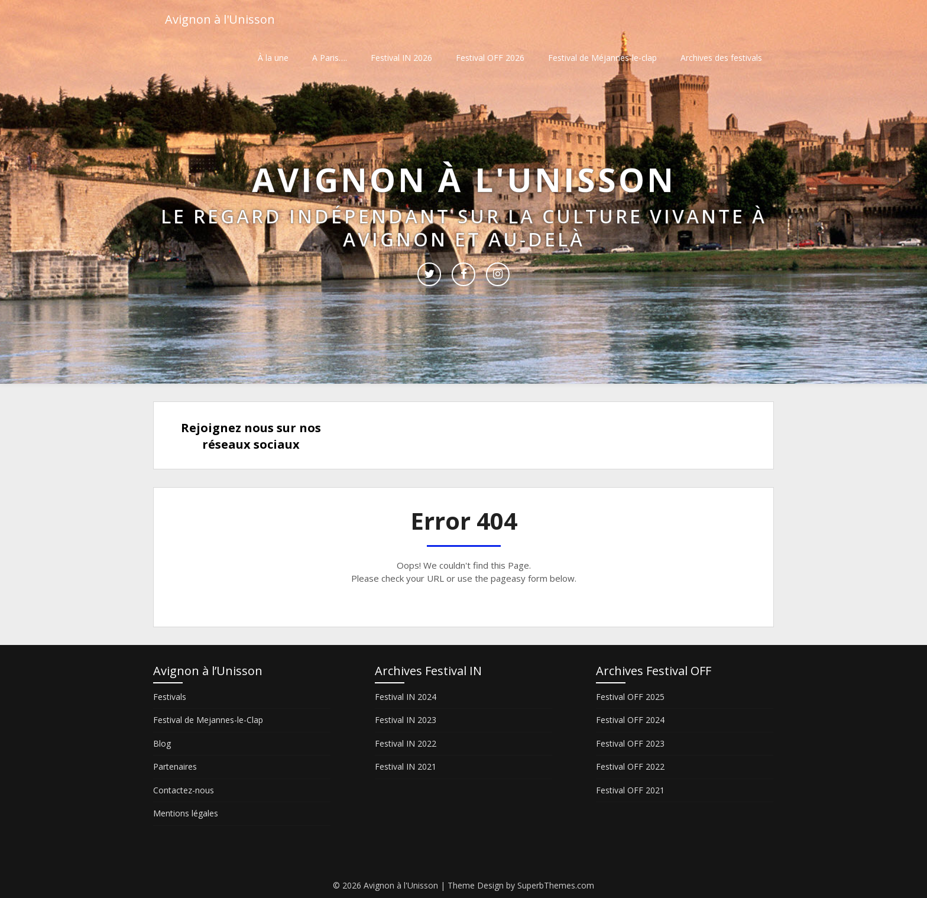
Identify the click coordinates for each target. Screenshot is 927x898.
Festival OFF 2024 (630, 719)
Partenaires (175, 766)
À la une (273, 57)
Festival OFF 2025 (630, 696)
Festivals (169, 696)
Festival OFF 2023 (630, 743)
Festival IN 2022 (405, 743)
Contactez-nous (183, 790)
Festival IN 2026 (401, 57)
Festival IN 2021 (405, 766)
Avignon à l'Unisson (220, 19)
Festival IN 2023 (405, 719)
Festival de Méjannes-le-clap (602, 57)
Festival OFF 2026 (490, 57)
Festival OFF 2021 (630, 790)
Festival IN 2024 (405, 696)
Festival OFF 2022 (630, 766)
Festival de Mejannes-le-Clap (208, 719)
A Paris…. (329, 57)
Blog (162, 743)
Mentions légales (185, 813)
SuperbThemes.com (555, 885)
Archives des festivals (721, 57)
